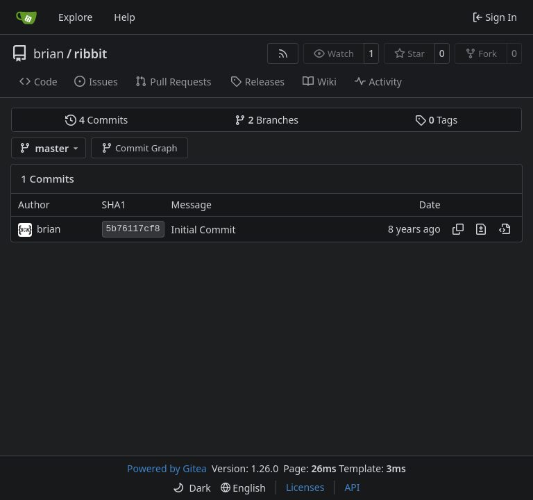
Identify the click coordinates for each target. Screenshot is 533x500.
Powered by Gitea (167, 468)
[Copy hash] (458, 229)
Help (124, 17)
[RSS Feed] (283, 53)
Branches (266, 119)
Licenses (305, 487)
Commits (96, 119)
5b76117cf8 (133, 229)
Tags (436, 119)
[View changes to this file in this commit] (481, 229)
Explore (75, 17)
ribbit (91, 53)
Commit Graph (139, 148)
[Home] (26, 17)
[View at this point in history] (504, 229)
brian (48, 53)
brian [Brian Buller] (49, 228)
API (351, 487)
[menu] (191, 487)
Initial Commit (203, 229)
